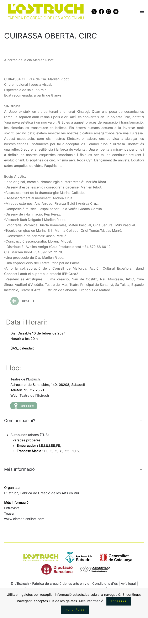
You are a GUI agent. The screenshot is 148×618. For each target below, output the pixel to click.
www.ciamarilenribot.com (24, 519)
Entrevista (12, 508)
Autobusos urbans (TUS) (29, 435)
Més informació (91, 601)
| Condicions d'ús (104, 583)
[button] (142, 11)
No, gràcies (75, 609)
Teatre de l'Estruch (34, 395)
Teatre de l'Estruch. (25, 379)
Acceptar (118, 601)
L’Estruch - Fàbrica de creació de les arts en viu (52, 583)
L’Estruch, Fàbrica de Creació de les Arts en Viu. (42, 493)
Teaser (9, 513)
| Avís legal (128, 583)
